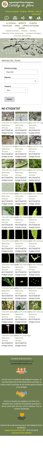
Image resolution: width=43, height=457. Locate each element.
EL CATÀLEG (11, 23)
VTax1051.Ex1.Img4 (9, 147)
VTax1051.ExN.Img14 (23, 217)
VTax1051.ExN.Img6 (23, 312)
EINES (17, 26)
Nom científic (17, 43)
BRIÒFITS (22, 23)
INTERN (22, 28)
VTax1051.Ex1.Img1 (9, 123)
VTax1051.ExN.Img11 (23, 194)
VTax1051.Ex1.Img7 (9, 170)
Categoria (7, 86)
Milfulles (31, 11)
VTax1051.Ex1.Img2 (22, 123)
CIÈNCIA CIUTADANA (31, 26)
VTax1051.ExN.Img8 (9, 336)
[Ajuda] (22, 56)
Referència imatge (10, 68)
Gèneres (24, 31)
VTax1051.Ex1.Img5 (22, 147)
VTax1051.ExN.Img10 (10, 194)
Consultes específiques (22, 36)
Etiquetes (7, 77)
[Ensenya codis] (31, 56)
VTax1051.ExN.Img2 (23, 265)
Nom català (28, 43)
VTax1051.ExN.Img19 (10, 265)
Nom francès (27, 45)
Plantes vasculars (12, 31)
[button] (8, 120)
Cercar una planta (12, 11)
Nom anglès (16, 45)
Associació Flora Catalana (21, 433)
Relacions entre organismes (12, 33)
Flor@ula (23, 11)
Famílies (33, 31)
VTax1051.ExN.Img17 (23, 241)
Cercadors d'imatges (33, 33)
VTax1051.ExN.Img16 (10, 241)
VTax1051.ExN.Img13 (10, 217)
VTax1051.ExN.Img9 (23, 336)
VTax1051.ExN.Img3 (23, 288)
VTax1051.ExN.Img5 (9, 312)
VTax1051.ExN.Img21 (10, 288)
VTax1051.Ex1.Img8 (22, 170)
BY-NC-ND (14, 430)
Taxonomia (6, 43)
